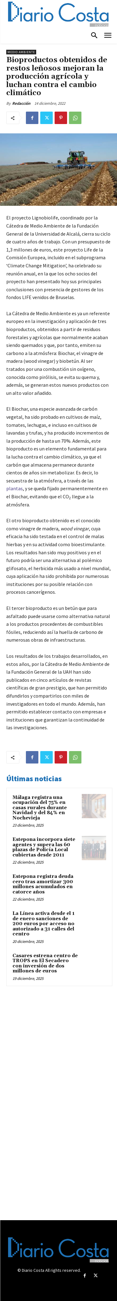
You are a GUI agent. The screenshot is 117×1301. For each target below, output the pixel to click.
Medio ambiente (21, 52)
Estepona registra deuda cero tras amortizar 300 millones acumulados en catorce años (42, 884)
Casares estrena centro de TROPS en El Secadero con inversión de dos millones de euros (45, 963)
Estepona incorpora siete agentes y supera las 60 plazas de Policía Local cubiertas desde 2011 (43, 847)
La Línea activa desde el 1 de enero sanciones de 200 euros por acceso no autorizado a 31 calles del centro (43, 924)
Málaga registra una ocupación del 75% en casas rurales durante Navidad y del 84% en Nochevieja (39, 808)
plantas (14, 488)
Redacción (21, 103)
